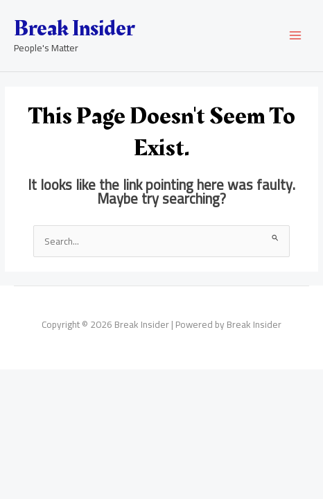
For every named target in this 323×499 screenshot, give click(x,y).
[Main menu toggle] (295, 35)
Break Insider (74, 28)
